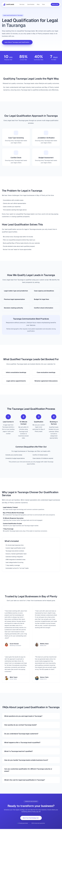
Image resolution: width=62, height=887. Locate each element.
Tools (43, 4)
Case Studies (30, 4)
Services (22, 4)
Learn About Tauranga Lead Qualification (17, 42)
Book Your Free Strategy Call (31, 818)
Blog (38, 4)
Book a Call (55, 4)
